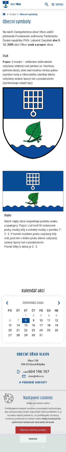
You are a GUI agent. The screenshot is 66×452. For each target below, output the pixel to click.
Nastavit (33, 438)
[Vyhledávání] (46, 4)
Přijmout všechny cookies (33, 430)
